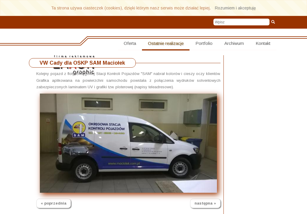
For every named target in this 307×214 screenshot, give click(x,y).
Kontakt (263, 43)
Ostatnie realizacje (166, 43)
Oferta (130, 43)
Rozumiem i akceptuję (235, 8)
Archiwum (234, 43)
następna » (205, 203)
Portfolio (204, 43)
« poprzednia (53, 203)
